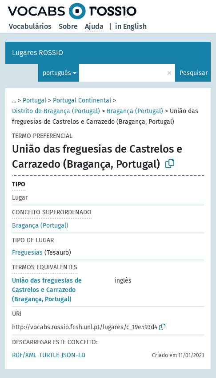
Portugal (34, 100)
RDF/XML (24, 355)
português (57, 73)
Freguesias (27, 252)
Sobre (68, 26)
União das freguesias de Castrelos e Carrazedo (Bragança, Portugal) (47, 290)
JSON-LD (73, 355)
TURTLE (49, 355)
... (14, 100)
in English (131, 26)
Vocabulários (30, 26)
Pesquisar (194, 73)
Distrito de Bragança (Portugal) (56, 111)
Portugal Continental (82, 100)
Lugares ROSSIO (37, 52)
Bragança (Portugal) (135, 111)
